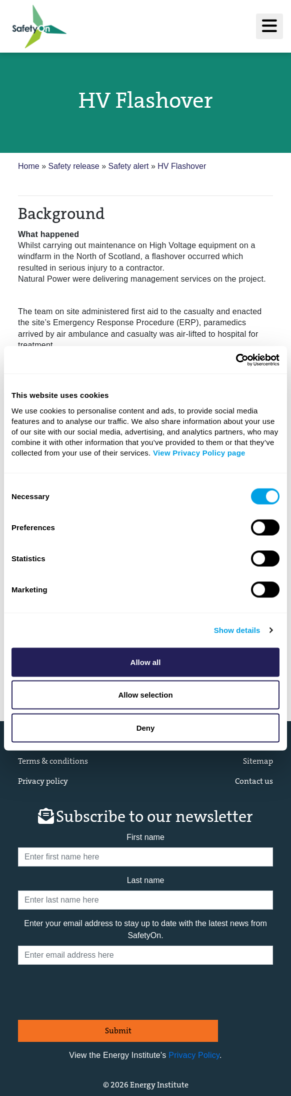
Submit (118, 1030)
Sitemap (258, 761)
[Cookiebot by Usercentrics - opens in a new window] (236, 359)
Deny (145, 727)
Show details (237, 630)
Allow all (145, 661)
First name (145, 837)
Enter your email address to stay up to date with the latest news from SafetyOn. (145, 929)
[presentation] (94, 992)
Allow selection (145, 695)
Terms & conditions (53, 761)
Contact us (254, 781)
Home (30, 166)
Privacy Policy (194, 1055)
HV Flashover (182, 166)
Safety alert (129, 166)
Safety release (75, 166)
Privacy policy (43, 781)
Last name (145, 880)
